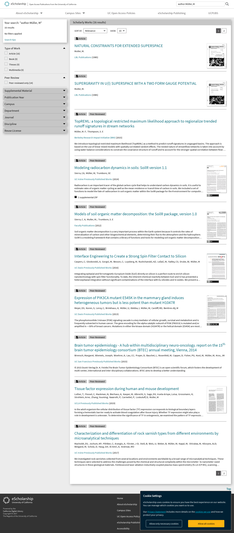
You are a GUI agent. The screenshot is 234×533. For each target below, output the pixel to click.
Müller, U (124, 308)
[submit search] (227, 4)
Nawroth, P (114, 397)
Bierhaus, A (115, 394)
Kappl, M (183, 443)
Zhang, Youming (99, 397)
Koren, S (90, 308)
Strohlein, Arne (82, 397)
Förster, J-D (133, 443)
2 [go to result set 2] (224, 30)
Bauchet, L (151, 355)
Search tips (10, 39)
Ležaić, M (162, 261)
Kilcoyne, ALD (209, 443)
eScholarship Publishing (172, 13)
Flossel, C (90, 394)
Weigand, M (80, 446)
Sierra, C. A (79, 219)
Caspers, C (79, 261)
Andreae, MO (127, 446)
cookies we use (203, 511)
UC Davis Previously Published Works (93, 267)
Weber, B (162, 443)
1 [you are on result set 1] (218, 30)
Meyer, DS (79, 308)
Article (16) (13, 53)
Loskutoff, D (142, 397)
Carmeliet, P (128, 397)
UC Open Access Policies (121, 13)
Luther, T (78, 394)
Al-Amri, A (114, 446)
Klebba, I (135, 308)
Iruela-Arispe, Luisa (167, 394)
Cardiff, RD (157, 308)
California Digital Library (13, 511)
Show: (113, 31)
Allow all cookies (206, 523)
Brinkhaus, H (112, 308)
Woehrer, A (119, 355)
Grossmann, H (185, 394)
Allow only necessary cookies (164, 523)
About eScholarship (27, 13)
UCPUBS (213, 13)
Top (228, 489)
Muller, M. (79, 51)
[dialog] (185, 510)
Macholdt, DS (81, 443)
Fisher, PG (189, 355)
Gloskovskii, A (94, 261)
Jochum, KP (95, 443)
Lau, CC (130, 355)
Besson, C (118, 261)
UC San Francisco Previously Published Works (97, 361)
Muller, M (154, 397)
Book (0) (12, 59)
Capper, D (178, 355)
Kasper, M (128, 394)
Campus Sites (73, 13)
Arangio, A (120, 443)
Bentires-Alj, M (171, 308)
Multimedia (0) (15, 69)
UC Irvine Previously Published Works (93, 179)
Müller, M (90, 173)
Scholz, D (92, 446)
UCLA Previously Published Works (91, 403)
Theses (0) (13, 64)
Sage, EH (151, 394)
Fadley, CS (173, 261)
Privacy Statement (156, 511)
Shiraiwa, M (195, 443)
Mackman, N (102, 394)
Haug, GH (103, 446)
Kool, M (200, 355)
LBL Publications (82, 57)
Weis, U (152, 443)
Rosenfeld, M (164, 355)
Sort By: (78, 31)
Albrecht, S (139, 394)
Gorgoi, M (107, 261)
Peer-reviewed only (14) (20, 82)
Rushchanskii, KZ (147, 261)
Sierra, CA (79, 173)
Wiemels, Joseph (103, 355)
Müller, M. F (80, 131)
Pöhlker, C (108, 443)
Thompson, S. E (95, 131)
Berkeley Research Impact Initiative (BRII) (94, 137)
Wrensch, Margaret (84, 355)
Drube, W (184, 261)
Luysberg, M (131, 261)
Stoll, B (143, 443)
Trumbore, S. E (105, 219)
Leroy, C (100, 308)
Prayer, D (140, 355)
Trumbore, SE (104, 173)
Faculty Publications (84, 225)
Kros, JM (220, 355)
